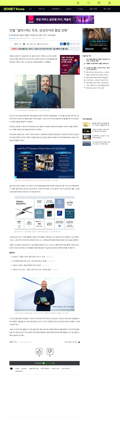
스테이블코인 (55, 9)
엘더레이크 (19, 371)
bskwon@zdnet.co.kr (26, 342)
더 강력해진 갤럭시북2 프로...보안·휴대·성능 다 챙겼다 (29, 261)
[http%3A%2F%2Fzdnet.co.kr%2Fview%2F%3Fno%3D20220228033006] (68, 44)
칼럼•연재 (93, 9)
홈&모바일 (12, 38)
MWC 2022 (56, 368)
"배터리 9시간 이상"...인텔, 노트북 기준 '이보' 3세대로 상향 (31, 269)
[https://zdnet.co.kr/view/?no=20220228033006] (61, 44)
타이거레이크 (66, 368)
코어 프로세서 (45, 368)
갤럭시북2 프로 (34, 368)
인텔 (17, 368)
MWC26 (42, 9)
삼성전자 (24, 368)
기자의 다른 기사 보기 (72, 342)
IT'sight (80, 9)
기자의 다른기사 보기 (43, 44)
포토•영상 (107, 9)
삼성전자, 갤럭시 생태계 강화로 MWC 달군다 (26, 265)
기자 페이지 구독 (31, 44)
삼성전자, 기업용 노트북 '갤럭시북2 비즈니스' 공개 (28, 256)
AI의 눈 (68, 9)
